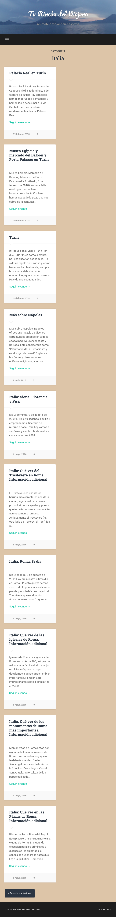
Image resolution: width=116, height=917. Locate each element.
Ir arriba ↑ (104, 909)
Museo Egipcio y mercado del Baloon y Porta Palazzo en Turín (29, 155)
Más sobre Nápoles (25, 314)
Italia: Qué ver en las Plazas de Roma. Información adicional (28, 816)
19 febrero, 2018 (21, 134)
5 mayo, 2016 (19, 795)
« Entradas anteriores (20, 893)
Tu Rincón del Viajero (58, 13)
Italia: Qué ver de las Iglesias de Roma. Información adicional (28, 639)
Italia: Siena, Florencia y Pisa (28, 399)
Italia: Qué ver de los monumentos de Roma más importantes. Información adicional (28, 728)
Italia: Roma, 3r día (25, 561)
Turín (14, 237)
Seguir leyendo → (19, 122)
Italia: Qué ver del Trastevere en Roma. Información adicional (28, 475)
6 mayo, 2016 (19, 454)
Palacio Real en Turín (27, 72)
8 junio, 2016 (19, 380)
